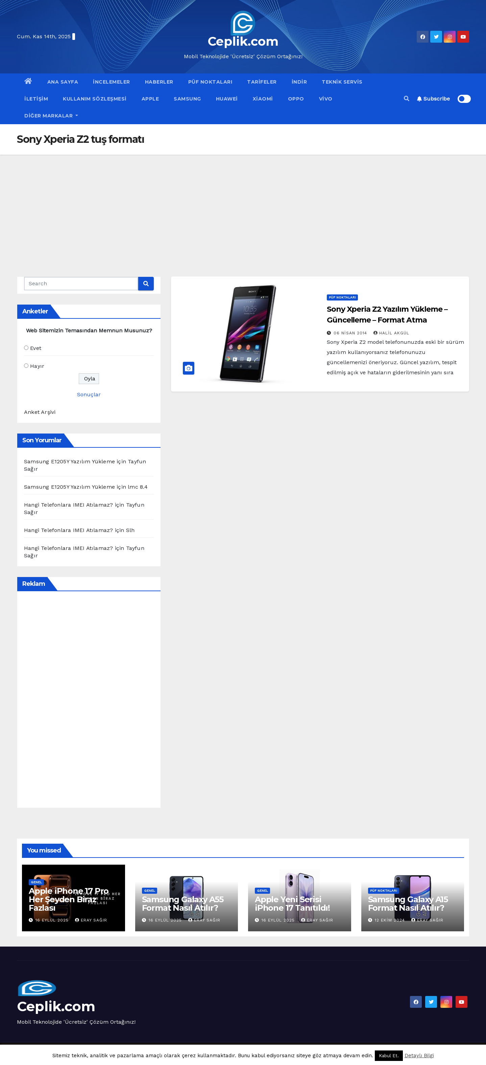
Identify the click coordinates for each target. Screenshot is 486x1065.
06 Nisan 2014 (351, 333)
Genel (36, 882)
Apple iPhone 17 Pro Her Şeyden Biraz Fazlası (68, 899)
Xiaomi (263, 99)
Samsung (187, 99)
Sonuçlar (89, 394)
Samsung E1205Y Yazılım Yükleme (69, 461)
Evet (35, 348)
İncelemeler (111, 82)
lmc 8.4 (138, 487)
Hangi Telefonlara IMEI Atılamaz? (68, 505)
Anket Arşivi (39, 412)
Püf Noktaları (210, 82)
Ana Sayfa (62, 82)
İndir (299, 82)
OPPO (296, 99)
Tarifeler (262, 82)
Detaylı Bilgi (419, 1055)
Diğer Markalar (51, 116)
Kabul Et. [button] (389, 1055)
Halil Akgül (391, 333)
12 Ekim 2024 (391, 920)
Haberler (159, 82)
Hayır (37, 366)
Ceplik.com (243, 41)
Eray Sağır (91, 920)
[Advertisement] (243, 205)
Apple (150, 99)
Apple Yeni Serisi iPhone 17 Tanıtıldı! (292, 903)
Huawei (227, 99)
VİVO (326, 99)
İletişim (36, 99)
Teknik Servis (342, 82)
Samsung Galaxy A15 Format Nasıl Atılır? (408, 903)
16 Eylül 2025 (52, 920)
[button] (406, 98)
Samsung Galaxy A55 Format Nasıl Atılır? (182, 903)
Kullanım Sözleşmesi (95, 99)
